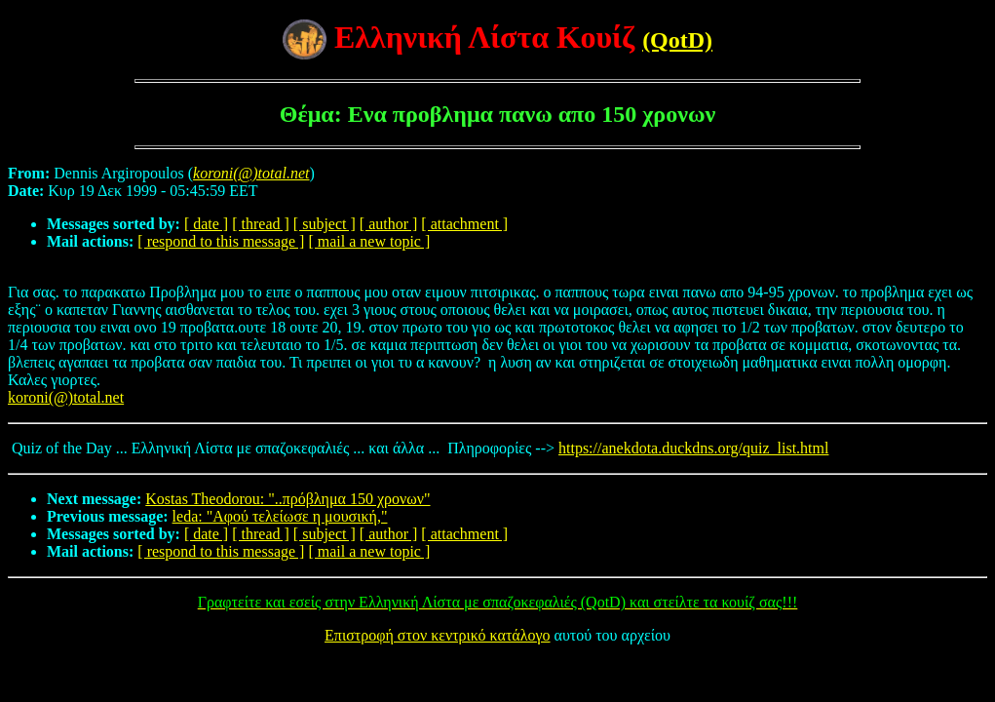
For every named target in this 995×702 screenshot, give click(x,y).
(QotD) (677, 40)
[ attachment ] (464, 223)
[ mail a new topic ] (369, 241)
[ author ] (389, 223)
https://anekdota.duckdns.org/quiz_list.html (693, 448)
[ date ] (206, 223)
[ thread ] (260, 223)
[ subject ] (324, 223)
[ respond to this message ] (220, 241)
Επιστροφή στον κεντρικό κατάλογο (437, 635)
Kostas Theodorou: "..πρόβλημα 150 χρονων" (287, 498)
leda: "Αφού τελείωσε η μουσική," (280, 516)
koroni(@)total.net (66, 397)
